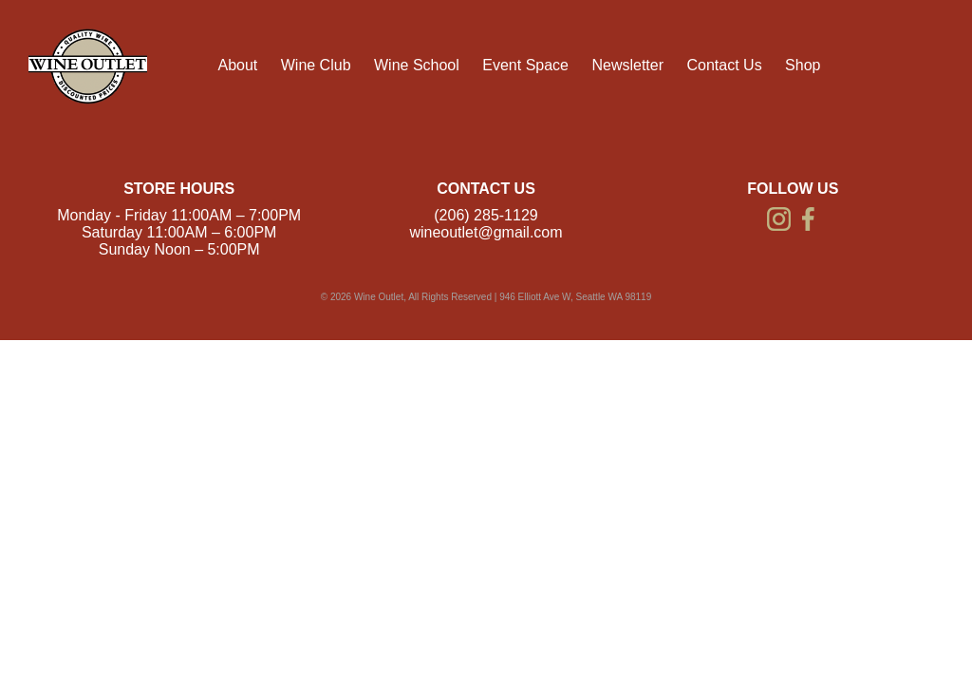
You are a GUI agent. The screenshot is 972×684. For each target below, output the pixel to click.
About (237, 65)
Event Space (525, 65)
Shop (802, 65)
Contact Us (723, 65)
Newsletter (627, 65)
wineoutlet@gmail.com (485, 232)
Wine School (416, 65)
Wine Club (316, 65)
